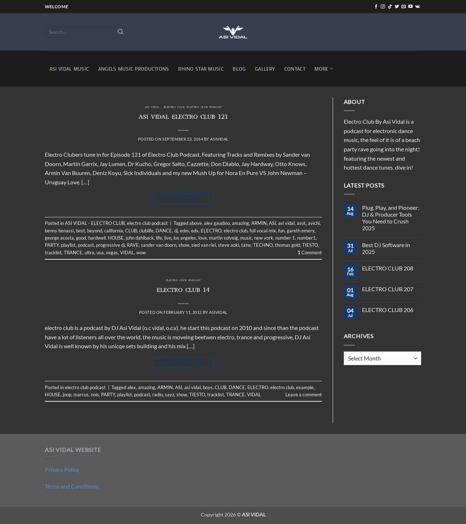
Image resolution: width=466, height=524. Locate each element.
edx (195, 230)
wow (141, 252)
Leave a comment (303, 394)
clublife (146, 230)
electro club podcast (204, 107)
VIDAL (127, 252)
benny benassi (59, 230)
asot (301, 223)
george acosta (59, 238)
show (184, 245)
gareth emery (300, 230)
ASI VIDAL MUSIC (69, 68)
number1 (306, 238)
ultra (89, 252)
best (80, 230)
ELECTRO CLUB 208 (387, 268)
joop (67, 394)
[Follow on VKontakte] (417, 6)
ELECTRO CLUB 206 (387, 309)
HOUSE (116, 238)
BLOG (239, 68)
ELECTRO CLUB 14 (183, 290)
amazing (240, 223)
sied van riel (203, 245)
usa (100, 252)
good (81, 238)
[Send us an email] (403, 6)
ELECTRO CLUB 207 (387, 288)
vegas (112, 252)
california (113, 230)
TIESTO (310, 245)
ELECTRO (211, 230)
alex (131, 387)
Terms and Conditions (72, 486)
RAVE (133, 245)
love (202, 238)
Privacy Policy (62, 469)
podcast (86, 245)
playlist (68, 245)
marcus (81, 394)
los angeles (184, 238)
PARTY (52, 245)
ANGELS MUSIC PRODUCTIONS (133, 68)
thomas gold (287, 245)
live (167, 238)
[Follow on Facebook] (376, 6)
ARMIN (259, 223)
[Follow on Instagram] (383, 6)
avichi (314, 223)
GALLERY (265, 68)
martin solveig (223, 238)
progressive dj (110, 245)
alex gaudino (217, 223)
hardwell (97, 238)
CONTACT (294, 68)
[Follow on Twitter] (397, 6)
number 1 (285, 238)
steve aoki (228, 245)
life (159, 238)
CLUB (131, 230)
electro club (235, 230)
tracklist (53, 252)
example (305, 387)
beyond (94, 230)
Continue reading (183, 198)
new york (263, 238)
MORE (323, 68)
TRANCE (73, 252)
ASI (272, 223)
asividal (219, 139)
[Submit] (120, 32)
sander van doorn (158, 245)
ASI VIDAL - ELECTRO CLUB (164, 107)
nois (95, 394)
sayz (169, 394)
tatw (246, 245)
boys (208, 387)
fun (281, 230)
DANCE (164, 230)
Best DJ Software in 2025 (386, 248)
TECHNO (263, 245)
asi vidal (286, 223)
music (246, 238)
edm (184, 230)
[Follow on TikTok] (390, 6)
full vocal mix (262, 230)
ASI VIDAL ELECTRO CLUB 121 (183, 117)
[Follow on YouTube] (410, 6)
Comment (310, 252)
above (195, 223)
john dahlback (140, 238)
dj (176, 230)
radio (157, 394)
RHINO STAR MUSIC (201, 68)
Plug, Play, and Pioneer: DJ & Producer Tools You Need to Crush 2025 (390, 218)
